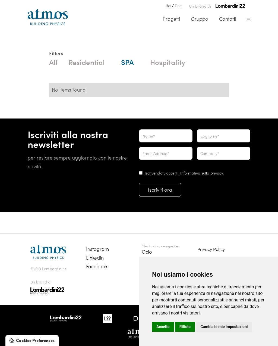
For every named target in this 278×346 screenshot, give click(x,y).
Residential (86, 62)
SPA (127, 62)
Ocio (147, 251)
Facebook (97, 266)
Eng (178, 5)
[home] (48, 17)
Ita (168, 5)
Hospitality (167, 62)
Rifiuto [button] (185, 327)
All (53, 62)
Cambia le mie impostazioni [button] (224, 327)
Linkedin (95, 257)
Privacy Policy (211, 249)
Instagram (97, 248)
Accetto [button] (163, 327)
